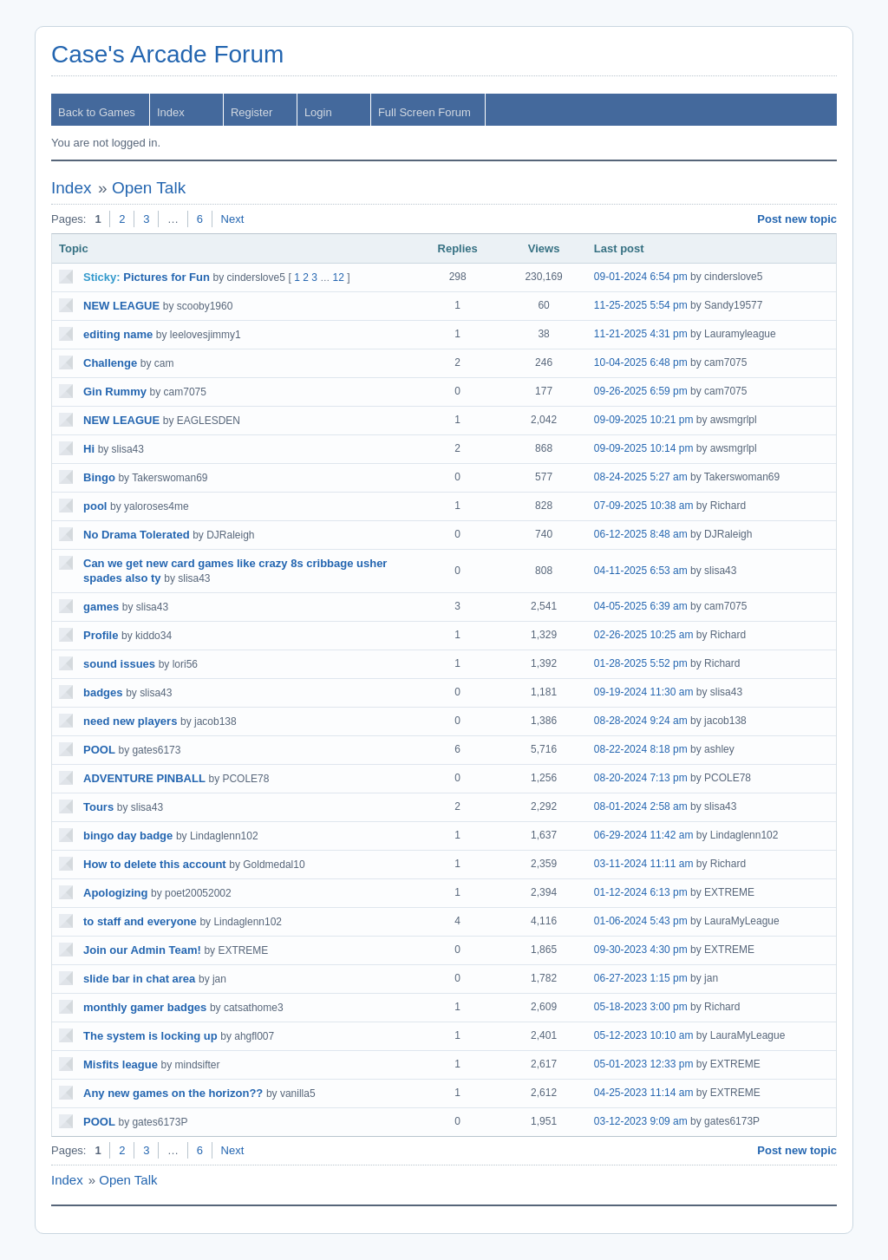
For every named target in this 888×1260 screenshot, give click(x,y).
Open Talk (149, 188)
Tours (98, 806)
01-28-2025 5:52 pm (641, 663)
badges (103, 692)
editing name (118, 334)
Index (171, 112)
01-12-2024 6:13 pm (641, 892)
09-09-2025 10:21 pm (644, 420)
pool (95, 505)
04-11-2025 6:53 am (641, 571)
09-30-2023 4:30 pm (641, 949)
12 (338, 277)
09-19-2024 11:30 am (644, 692)
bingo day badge (128, 835)
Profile (100, 635)
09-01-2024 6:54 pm (641, 277)
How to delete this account (154, 864)
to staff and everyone (140, 921)
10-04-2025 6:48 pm (641, 362)
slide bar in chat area (139, 978)
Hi (89, 448)
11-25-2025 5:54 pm (641, 305)
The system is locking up (150, 1035)
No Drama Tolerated (136, 534)
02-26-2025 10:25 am (644, 635)
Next (233, 218)
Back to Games (96, 112)
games (101, 606)
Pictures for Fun (166, 277)
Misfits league (120, 1064)
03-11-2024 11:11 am (644, 864)
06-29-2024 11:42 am (644, 835)
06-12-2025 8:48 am (641, 534)
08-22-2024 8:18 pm (641, 749)
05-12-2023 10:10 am (644, 1035)
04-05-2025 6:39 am (641, 606)
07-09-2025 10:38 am (644, 505)
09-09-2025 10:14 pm (644, 448)
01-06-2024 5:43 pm (641, 921)
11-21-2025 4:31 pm (641, 334)
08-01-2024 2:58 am (641, 806)
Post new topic (797, 218)
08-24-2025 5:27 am (641, 477)
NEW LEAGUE (121, 305)
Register (251, 112)
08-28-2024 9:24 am (641, 721)
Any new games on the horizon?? (173, 1093)
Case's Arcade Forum (167, 54)
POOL (99, 749)
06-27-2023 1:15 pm (641, 978)
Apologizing (115, 892)
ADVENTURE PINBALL (144, 778)
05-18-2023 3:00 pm (641, 1007)
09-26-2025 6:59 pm (641, 391)
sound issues (119, 663)
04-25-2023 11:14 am (644, 1093)
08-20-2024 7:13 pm (641, 778)
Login (318, 112)
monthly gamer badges (144, 1007)
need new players (130, 721)
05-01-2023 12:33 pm (644, 1064)
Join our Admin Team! (142, 949)
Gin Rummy (115, 391)
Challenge (110, 362)
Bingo (99, 477)
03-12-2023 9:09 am (641, 1121)
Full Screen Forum (424, 112)
